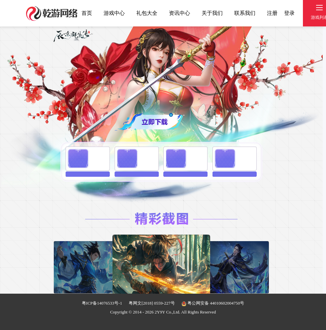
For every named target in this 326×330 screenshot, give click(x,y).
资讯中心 (179, 13)
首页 (87, 13)
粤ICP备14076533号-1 (102, 303)
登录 (289, 13)
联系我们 (244, 13)
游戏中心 (114, 13)
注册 (272, 13)
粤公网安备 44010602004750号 (212, 303)
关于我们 (212, 13)
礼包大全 (146, 13)
